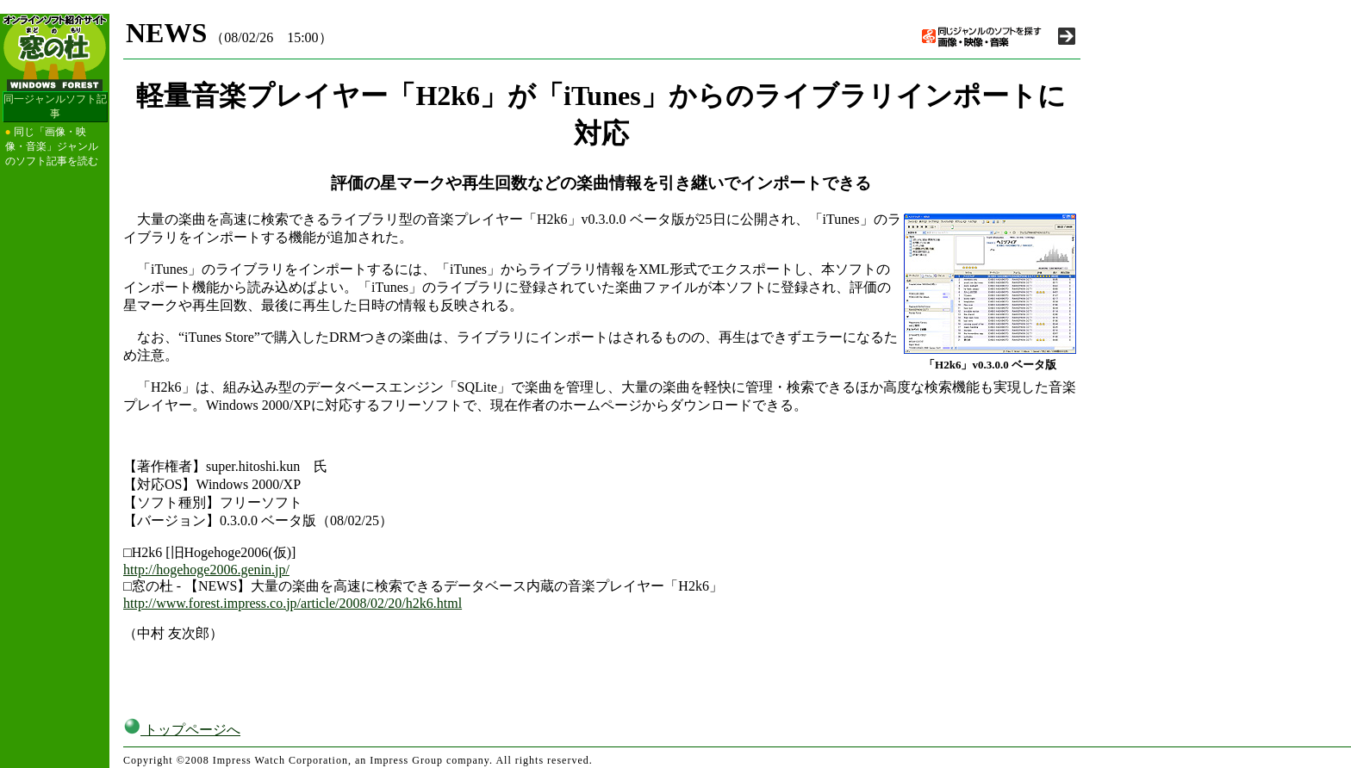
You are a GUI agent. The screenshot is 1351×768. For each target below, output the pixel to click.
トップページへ (181, 729)
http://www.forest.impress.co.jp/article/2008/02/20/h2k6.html (292, 603)
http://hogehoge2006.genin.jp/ (206, 569)
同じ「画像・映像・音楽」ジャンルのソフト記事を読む (51, 146)
